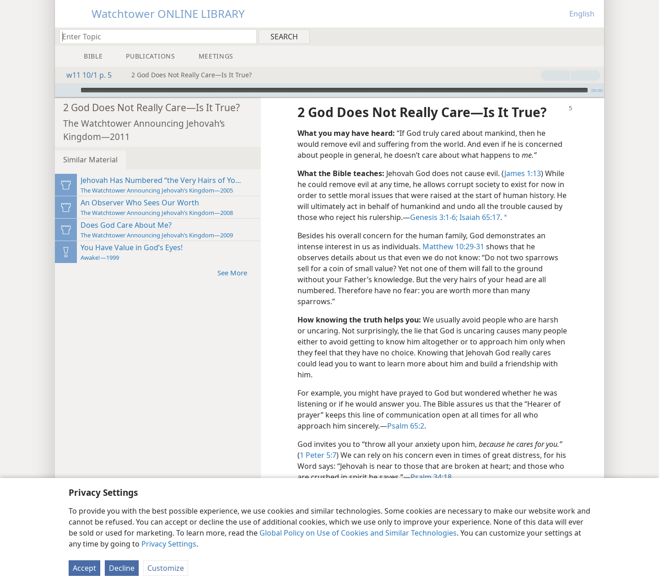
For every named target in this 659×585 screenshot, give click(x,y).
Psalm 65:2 (405, 426)
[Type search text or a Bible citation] (153, 36)
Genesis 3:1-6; (434, 217)
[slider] (334, 90)
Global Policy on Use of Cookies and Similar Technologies (358, 533)
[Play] (72, 90)
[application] (329, 90)
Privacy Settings (168, 544)
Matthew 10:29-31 (453, 247)
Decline (122, 568)
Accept (84, 568)
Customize (165, 568)
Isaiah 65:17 (479, 217)
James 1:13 (522, 173)
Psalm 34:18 (431, 477)
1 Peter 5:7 (318, 455)
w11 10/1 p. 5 (84, 75)
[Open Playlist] (61, 90)
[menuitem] (594, 36)
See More (236, 272)
